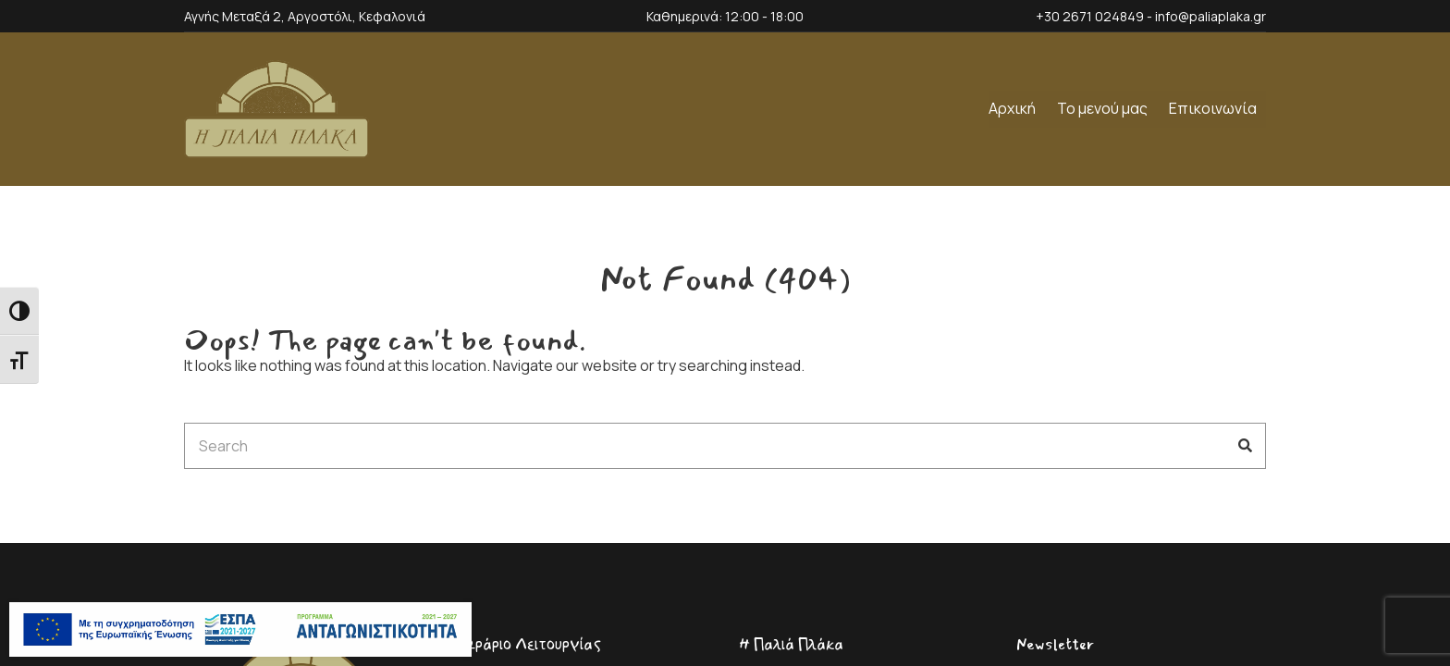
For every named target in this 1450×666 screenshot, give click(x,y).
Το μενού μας (1102, 108)
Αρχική (1012, 108)
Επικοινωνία (1213, 108)
